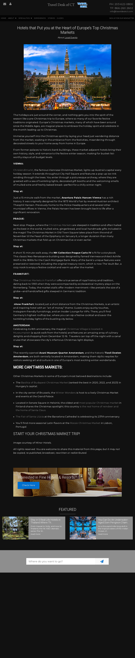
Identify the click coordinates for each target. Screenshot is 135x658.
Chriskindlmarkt (23, 170)
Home (3, 18)
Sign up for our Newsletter (121, 18)
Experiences (40, 18)
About (11, 18)
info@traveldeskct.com (121, 11)
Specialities (24, 18)
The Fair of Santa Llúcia (30, 416)
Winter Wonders (66, 392)
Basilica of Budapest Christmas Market (44, 382)
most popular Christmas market (99, 402)
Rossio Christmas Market (85, 423)
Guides (60, 18)
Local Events (71, 37)
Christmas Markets (60, 225)
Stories (51, 18)
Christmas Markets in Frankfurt (38, 280)
